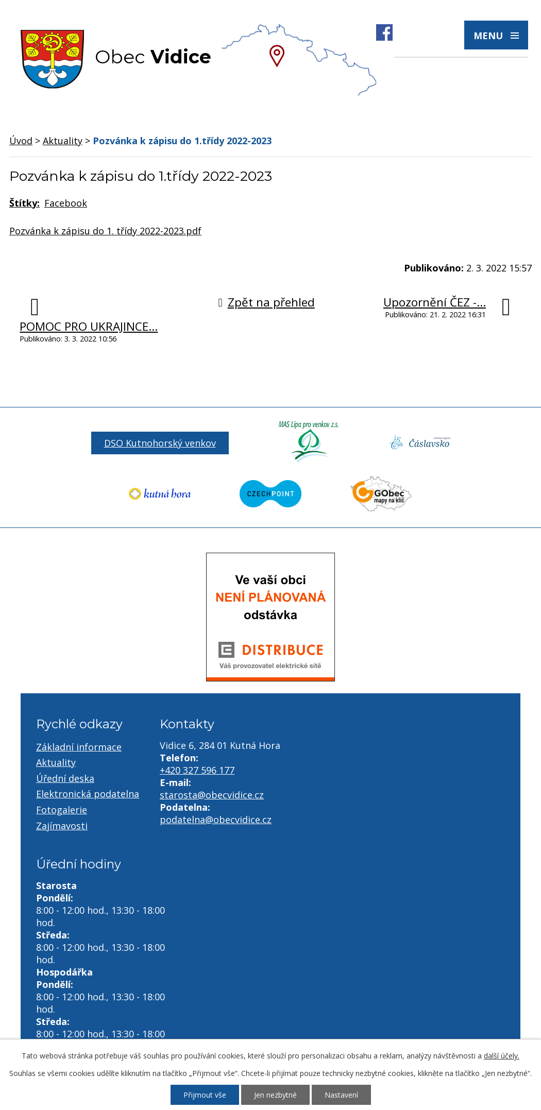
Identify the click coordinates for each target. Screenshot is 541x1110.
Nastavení (341, 1095)
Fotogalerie (61, 810)
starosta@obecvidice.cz (212, 795)
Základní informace (79, 747)
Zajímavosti (62, 825)
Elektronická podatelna (87, 794)
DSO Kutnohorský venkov (160, 443)
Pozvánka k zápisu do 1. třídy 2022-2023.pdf (105, 231)
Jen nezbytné (275, 1095)
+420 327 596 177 (197, 770)
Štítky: (24, 203)
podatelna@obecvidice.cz (216, 819)
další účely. (501, 1056)
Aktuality (62, 140)
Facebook (65, 203)
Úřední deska (65, 778)
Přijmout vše (204, 1095)
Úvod (20, 140)
